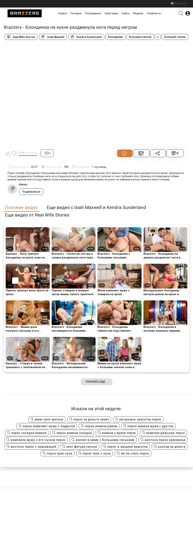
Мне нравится (8, 153)
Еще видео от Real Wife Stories (37, 215)
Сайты (125, 13)
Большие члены (175, 36)
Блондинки (115, 36)
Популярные (93, 13)
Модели (138, 13)
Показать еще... (96, 381)
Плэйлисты (154, 13)
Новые (62, 13)
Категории (111, 13)
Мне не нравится (13, 153)
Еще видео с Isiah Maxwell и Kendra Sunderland (96, 207)
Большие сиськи (140, 36)
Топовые (76, 13)
